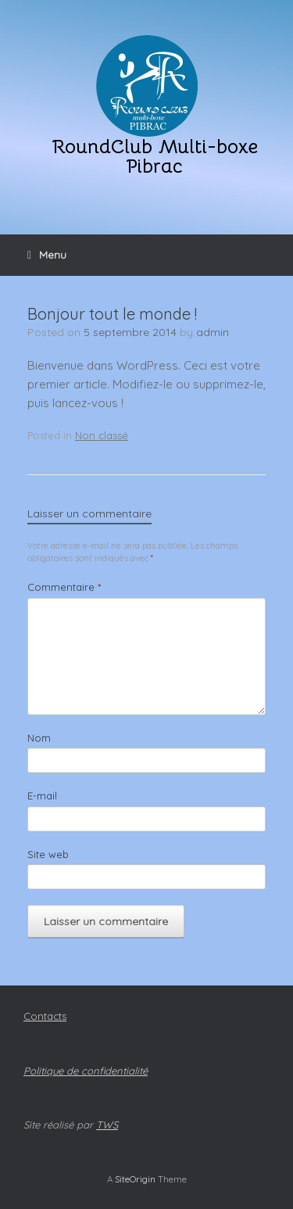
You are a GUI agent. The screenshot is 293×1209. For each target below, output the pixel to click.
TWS (107, 1124)
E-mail (42, 795)
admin (212, 332)
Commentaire (64, 587)
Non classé (101, 435)
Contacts (44, 1016)
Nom (39, 737)
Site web (48, 854)
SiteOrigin (135, 1179)
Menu (46, 255)
